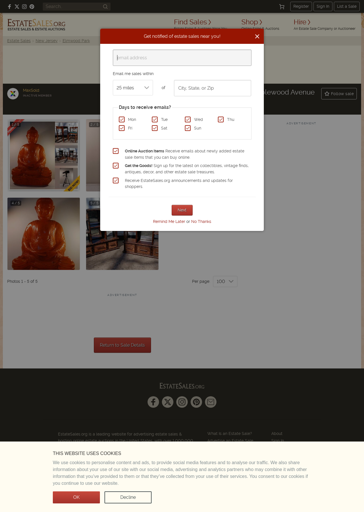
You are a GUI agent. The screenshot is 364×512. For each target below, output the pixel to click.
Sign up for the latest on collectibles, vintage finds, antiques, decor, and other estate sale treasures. (187, 168)
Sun (197, 128)
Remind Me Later (169, 221)
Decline (128, 497)
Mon (132, 119)
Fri (130, 128)
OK (76, 497)
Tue (164, 119)
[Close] (257, 36)
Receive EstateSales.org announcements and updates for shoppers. (179, 183)
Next (182, 210)
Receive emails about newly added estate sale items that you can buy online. (184, 154)
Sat (164, 128)
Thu (230, 119)
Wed (198, 119)
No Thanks (201, 221)
